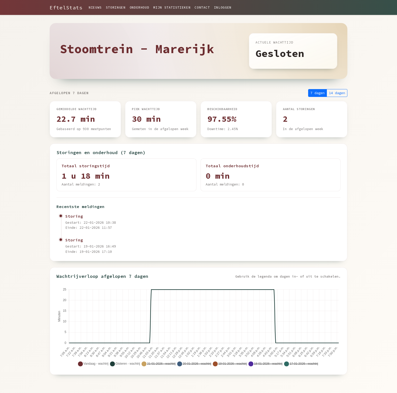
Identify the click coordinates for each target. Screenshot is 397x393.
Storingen (116, 7)
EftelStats (66, 7)
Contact (202, 7)
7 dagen (317, 93)
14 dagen (337, 93)
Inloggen (222, 7)
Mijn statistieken (171, 7)
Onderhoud (139, 7)
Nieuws (95, 7)
